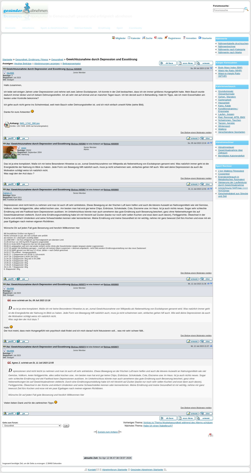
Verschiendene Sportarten (231, 132)
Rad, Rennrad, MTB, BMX (231, 117)
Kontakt (92, 469)
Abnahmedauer (226, 147)
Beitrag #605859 (74, 69)
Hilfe (158, 38)
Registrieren (173, 38)
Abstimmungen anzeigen (47, 63)
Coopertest (224, 174)
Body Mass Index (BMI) (230, 67)
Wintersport (224, 126)
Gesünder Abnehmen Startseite (147, 469)
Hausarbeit (223, 102)
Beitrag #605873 (79, 284)
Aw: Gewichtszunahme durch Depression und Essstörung (38, 143)
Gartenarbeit (224, 99)
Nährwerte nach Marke (230, 52)
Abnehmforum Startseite (114, 469)
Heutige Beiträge (22, 63)
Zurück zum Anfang (108, 432)
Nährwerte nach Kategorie (231, 49)
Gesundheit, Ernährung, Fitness (31, 59)
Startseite (205, 38)
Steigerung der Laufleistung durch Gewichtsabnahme (232, 183)
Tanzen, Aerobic (226, 123)
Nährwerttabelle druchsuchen (233, 43)
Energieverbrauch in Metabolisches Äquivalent (231, 178)
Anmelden (190, 38)
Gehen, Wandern (227, 97)
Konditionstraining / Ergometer (228, 110)
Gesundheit (57, 59)
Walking (222, 129)
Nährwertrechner (226, 46)
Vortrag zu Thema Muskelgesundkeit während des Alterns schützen (178, 422)
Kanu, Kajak (224, 105)
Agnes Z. (7, 193)
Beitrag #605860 (79, 144)
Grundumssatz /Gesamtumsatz (226, 92)
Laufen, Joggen (226, 114)
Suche (147, 38)
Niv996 (10, 73)
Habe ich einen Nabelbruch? (158, 425)
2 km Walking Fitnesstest (231, 171)
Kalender (134, 38)
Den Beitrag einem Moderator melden (196, 132)
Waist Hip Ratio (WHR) (230, 70)
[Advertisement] (107, 49)
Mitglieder (119, 38)
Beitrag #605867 (79, 190)
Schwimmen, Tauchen (229, 120)
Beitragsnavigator (72, 63)
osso (23, 148)
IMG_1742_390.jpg (30, 123)
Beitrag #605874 (79, 347)
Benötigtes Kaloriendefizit (231, 155)
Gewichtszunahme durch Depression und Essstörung (36, 69)
